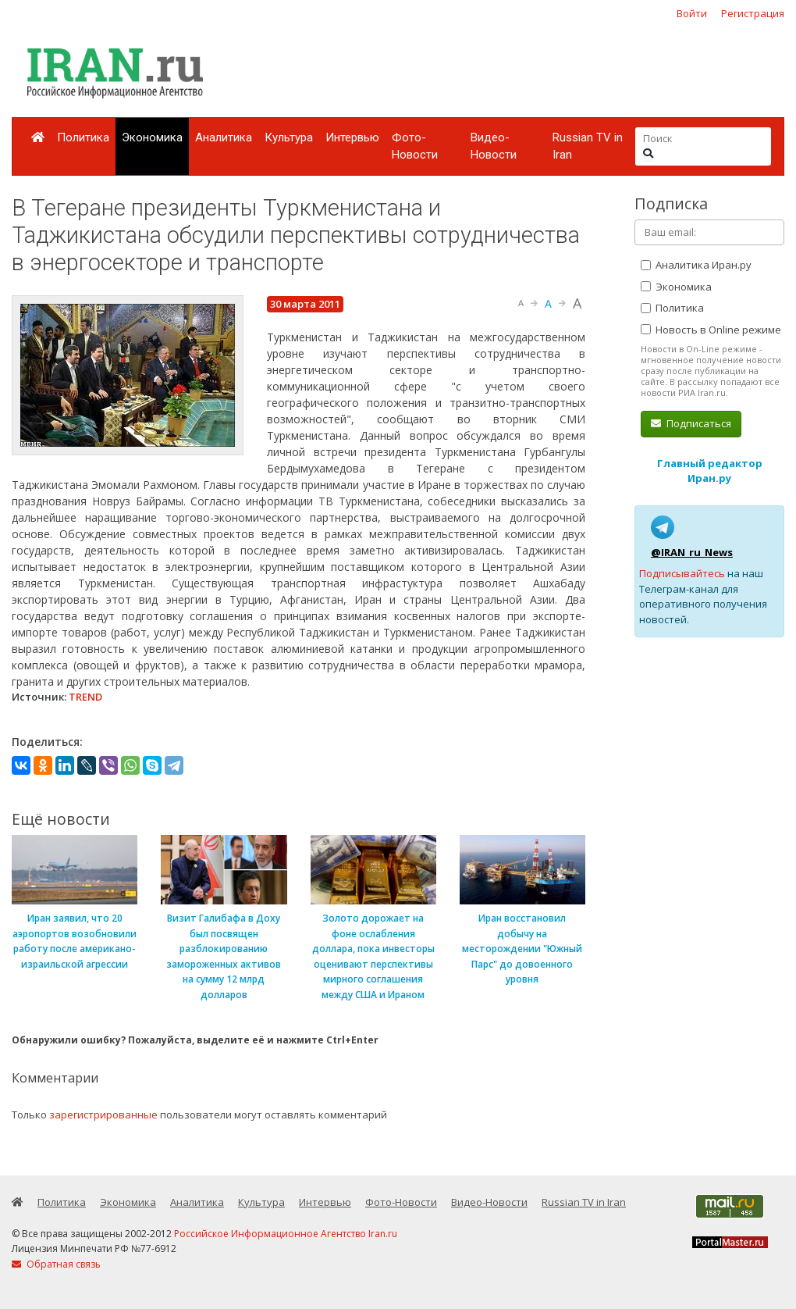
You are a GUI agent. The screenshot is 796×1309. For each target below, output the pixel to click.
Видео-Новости (494, 146)
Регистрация (752, 13)
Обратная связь (56, 1264)
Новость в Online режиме (711, 330)
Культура (289, 137)
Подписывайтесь (682, 573)
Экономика (152, 137)
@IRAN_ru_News (692, 552)
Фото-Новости (415, 146)
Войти (692, 13)
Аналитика (223, 137)
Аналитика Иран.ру (696, 265)
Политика (83, 137)
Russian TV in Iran (588, 146)
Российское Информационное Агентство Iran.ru (285, 1233)
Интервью (352, 137)
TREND (85, 697)
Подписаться (691, 423)
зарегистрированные (103, 1114)
